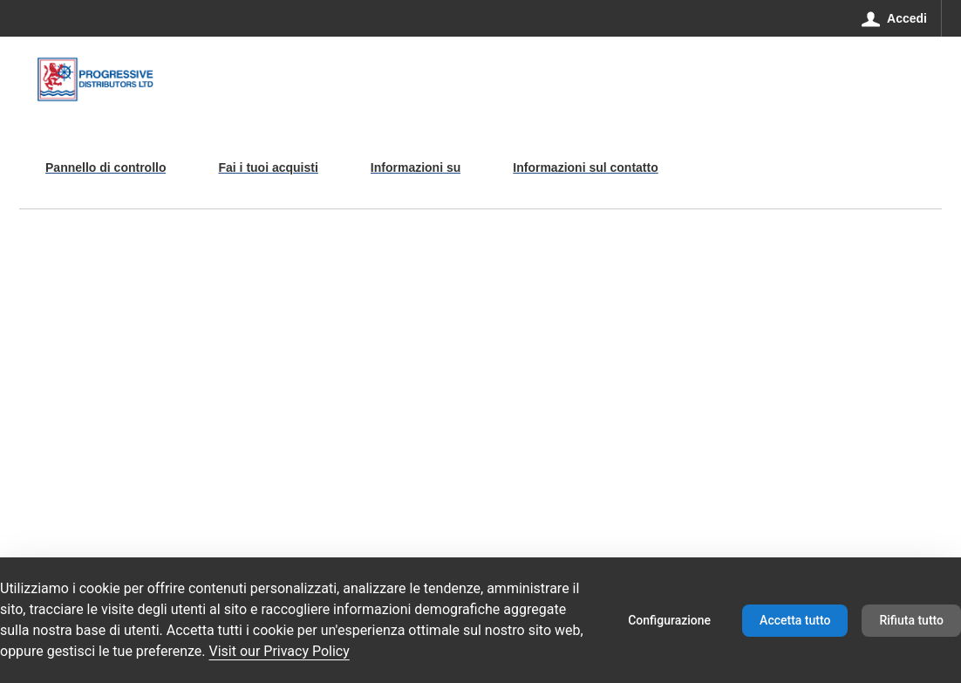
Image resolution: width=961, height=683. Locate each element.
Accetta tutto (795, 620)
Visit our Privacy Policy (279, 651)
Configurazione (669, 620)
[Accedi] (895, 18)
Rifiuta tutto (911, 620)
